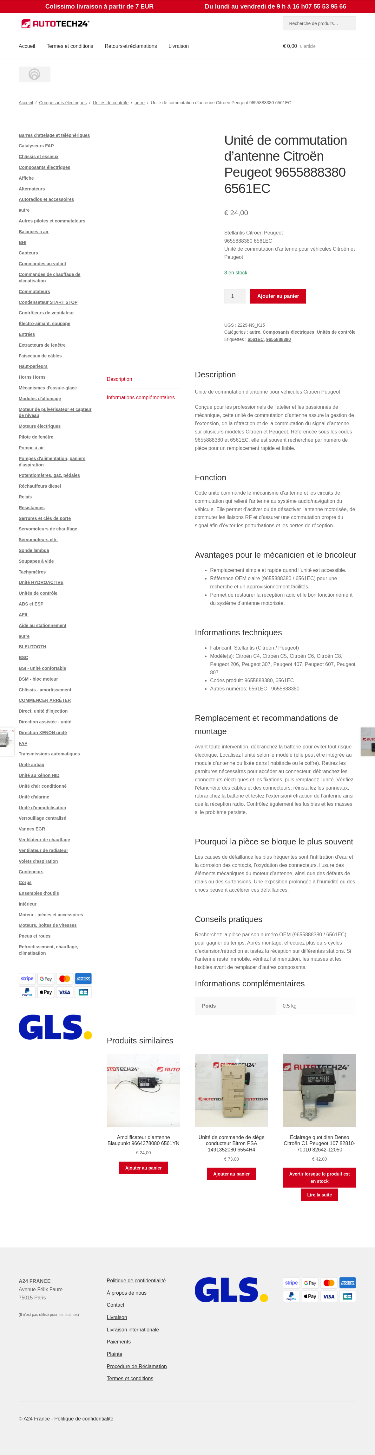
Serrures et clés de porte (45, 518)
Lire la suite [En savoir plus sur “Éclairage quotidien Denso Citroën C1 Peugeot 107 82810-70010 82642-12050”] (319, 1194)
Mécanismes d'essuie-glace (48, 387)
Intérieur (27, 904)
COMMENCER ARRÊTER (45, 700)
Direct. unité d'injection (43, 711)
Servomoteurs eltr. (38, 539)
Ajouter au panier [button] (143, 1167)
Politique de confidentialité (136, 1280)
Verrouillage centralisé (42, 818)
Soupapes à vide (36, 561)
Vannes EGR (32, 828)
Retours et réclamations (131, 46)
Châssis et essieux (38, 156)
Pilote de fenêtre (36, 436)
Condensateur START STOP (48, 302)
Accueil (27, 46)
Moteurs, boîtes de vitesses (48, 925)
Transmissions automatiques (49, 753)
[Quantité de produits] (235, 296)
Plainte (114, 1354)
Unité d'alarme (34, 796)
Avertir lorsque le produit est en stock (319, 1177)
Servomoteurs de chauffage (48, 528)
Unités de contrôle (110, 102)
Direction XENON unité (43, 732)
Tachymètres (32, 571)
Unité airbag (31, 764)
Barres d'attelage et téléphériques (54, 135)
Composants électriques (63, 102)
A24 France (36, 1418)
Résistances (32, 507)
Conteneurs (31, 871)
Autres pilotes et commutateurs (52, 220)
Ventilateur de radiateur (43, 850)
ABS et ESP (31, 603)
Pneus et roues (34, 936)
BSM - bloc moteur (38, 679)
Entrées (27, 334)
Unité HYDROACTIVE (41, 582)
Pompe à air (31, 447)
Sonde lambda (34, 550)
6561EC (256, 339)
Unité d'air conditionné (43, 786)
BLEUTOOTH (32, 646)
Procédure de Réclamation (137, 1366)
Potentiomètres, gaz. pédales (49, 475)
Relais (25, 496)
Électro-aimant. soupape (44, 323)
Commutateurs (34, 291)
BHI (22, 242)
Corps (25, 882)
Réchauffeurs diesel (40, 486)
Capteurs (28, 252)
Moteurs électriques (40, 426)
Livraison (178, 46)
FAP (23, 743)
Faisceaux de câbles (40, 355)
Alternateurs (32, 188)
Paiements (119, 1341)
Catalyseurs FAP (36, 145)
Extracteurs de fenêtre (42, 345)
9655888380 (278, 339)
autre (140, 102)
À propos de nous (127, 1293)
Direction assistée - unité (45, 721)
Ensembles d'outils (39, 893)
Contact (115, 1305)
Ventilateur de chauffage (44, 839)
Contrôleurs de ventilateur (46, 312)
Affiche (26, 178)
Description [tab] (119, 379)
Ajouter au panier (278, 296)
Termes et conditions (70, 46)
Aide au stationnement (42, 625)
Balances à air (34, 231)
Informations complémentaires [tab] (141, 397)
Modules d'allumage (40, 398)
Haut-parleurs (33, 366)
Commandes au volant (42, 263)
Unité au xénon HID (39, 775)
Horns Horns (32, 377)
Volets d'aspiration (38, 861)
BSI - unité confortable (42, 668)
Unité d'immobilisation (42, 807)
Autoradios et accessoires (46, 199)
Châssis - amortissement (45, 689)
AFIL (24, 614)
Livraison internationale (133, 1329)
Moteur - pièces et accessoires (51, 914)
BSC (23, 657)
